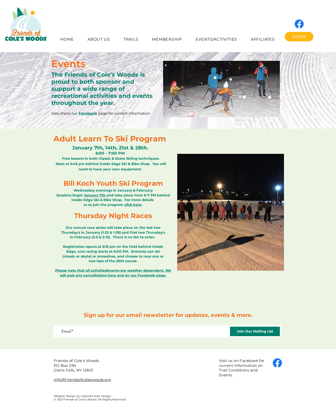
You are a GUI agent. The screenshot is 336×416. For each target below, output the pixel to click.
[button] (98, 39)
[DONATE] (299, 36)
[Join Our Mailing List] (255, 331)
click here (132, 205)
